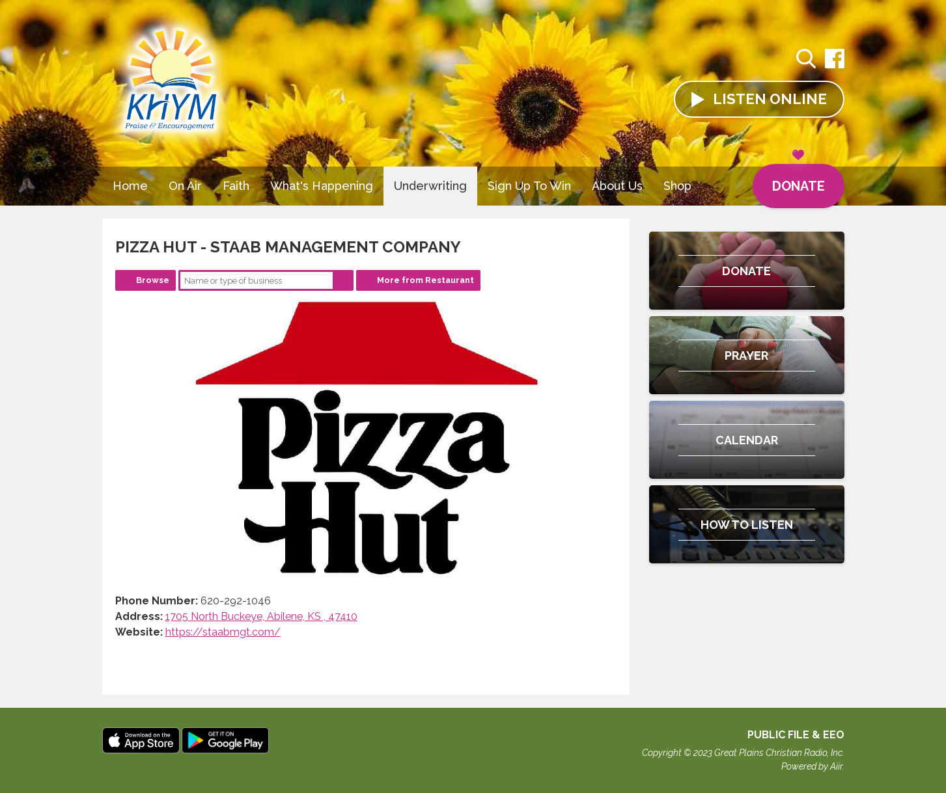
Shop (677, 186)
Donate (798, 179)
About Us (617, 186)
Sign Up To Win (529, 186)
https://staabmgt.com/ (223, 632)
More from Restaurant (425, 280)
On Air (185, 186)
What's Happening (321, 186)
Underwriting (430, 186)
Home (130, 186)
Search (343, 280)
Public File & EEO (795, 735)
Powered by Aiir (811, 766)
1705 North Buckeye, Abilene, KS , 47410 (261, 616)
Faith (236, 186)
